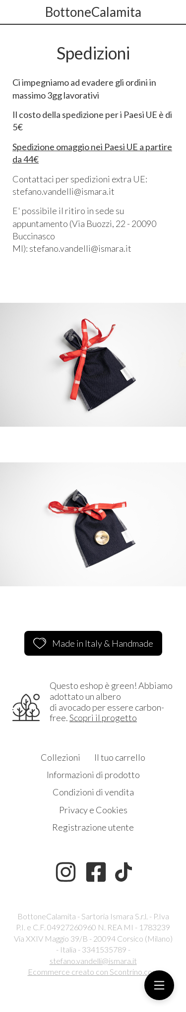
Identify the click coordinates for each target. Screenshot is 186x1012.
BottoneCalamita (93, 12)
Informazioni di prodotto (93, 774)
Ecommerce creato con (93, 971)
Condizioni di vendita (93, 792)
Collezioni (60, 757)
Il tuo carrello (119, 757)
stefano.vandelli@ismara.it (93, 960)
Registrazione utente (93, 827)
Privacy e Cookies (93, 809)
